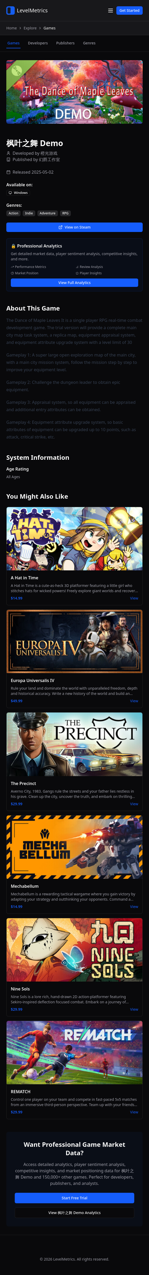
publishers (65, 42)
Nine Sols (20, 989)
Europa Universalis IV (32, 680)
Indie (29, 213)
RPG (65, 213)
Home (11, 27)
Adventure (48, 213)
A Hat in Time (24, 578)
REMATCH (21, 1092)
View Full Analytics (74, 282)
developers (38, 42)
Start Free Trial (74, 1197)
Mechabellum (25, 886)
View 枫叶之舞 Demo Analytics (74, 1212)
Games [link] (49, 27)
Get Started (130, 10)
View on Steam (74, 227)
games (13, 42)
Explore (30, 27)
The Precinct (23, 783)
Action (13, 213)
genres (89, 42)
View (134, 598)
